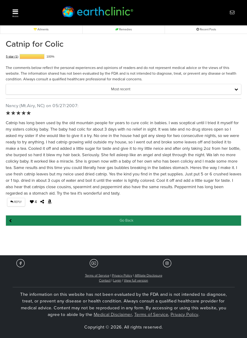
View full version (136, 281)
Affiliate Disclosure (148, 276)
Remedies (123, 29)
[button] (31, 12)
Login (117, 281)
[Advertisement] (124, 241)
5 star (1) (12, 56)
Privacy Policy (122, 276)
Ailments (41, 29)
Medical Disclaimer (113, 314)
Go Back (126, 220)
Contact (105, 281)
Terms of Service (97, 276)
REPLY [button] (16, 202)
